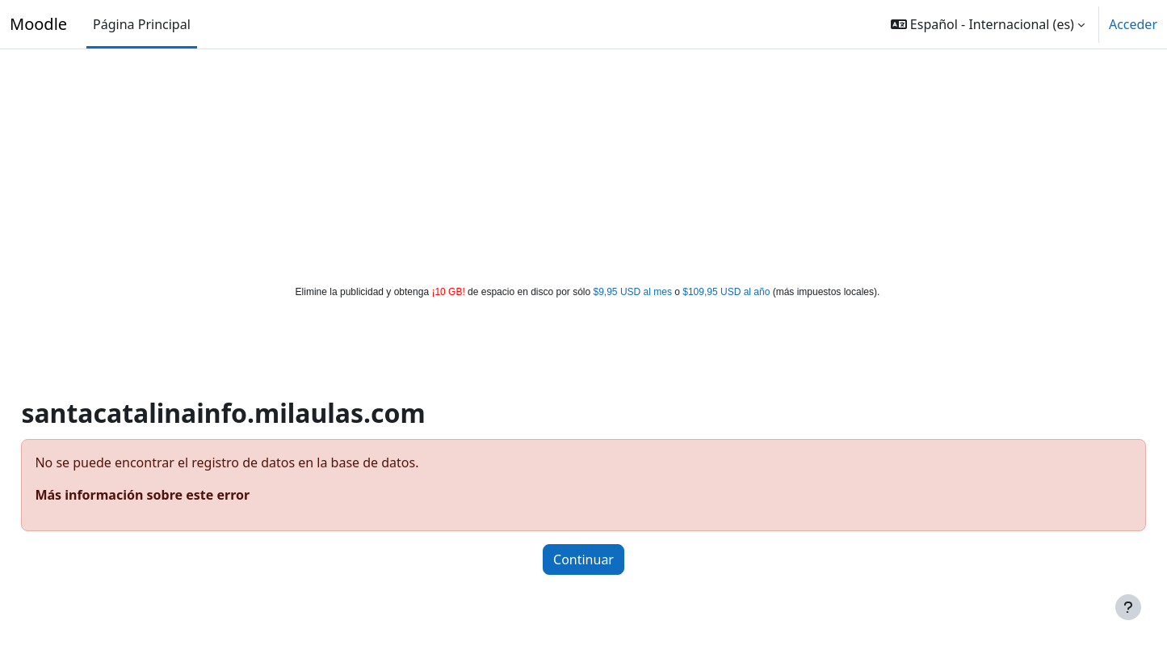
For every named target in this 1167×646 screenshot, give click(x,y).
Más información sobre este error (178, 495)
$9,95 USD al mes (633, 292)
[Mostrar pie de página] (1128, 607)
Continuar (583, 559)
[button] (987, 24)
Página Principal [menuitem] (142, 24)
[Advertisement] (583, 163)
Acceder (1133, 24)
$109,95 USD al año (726, 292)
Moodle (38, 24)
